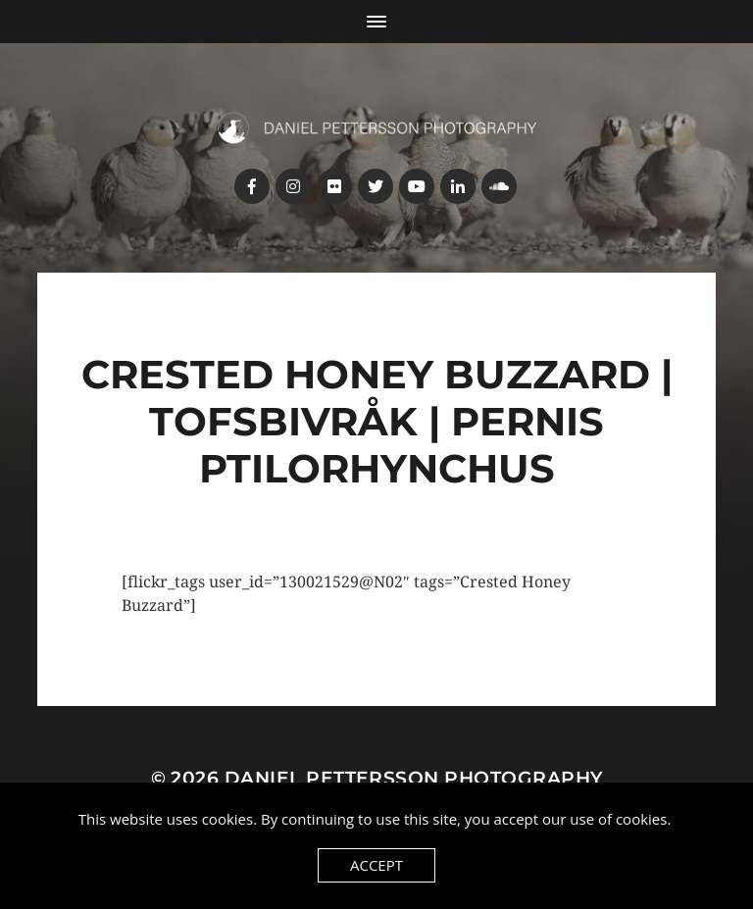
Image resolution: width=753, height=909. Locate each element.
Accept (376, 865)
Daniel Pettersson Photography (414, 778)
